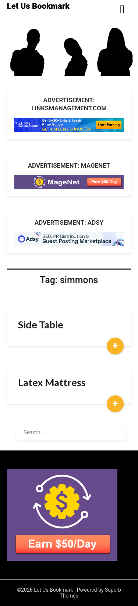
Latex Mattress (52, 382)
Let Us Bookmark (38, 6)
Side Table (40, 324)
